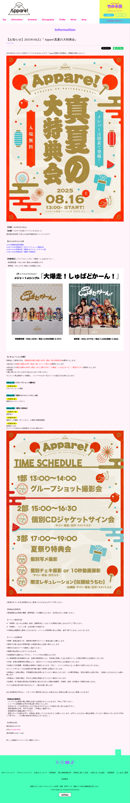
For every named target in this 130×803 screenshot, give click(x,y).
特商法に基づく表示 (81, 773)
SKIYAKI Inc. (75, 790)
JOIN (109, 15)
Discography (48, 19)
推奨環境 (111, 773)
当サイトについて (8, 773)
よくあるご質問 (122, 773)
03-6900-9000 (15, 730)
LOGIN (120, 15)
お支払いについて (40, 773)
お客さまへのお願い (98, 773)
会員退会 (64, 779)
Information (17, 19)
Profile (62, 19)
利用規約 (52, 773)
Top (4, 19)
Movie (73, 19)
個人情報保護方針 (64, 773)
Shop (84, 19)
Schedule (32, 19)
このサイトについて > (115, 11)
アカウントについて (24, 773)
